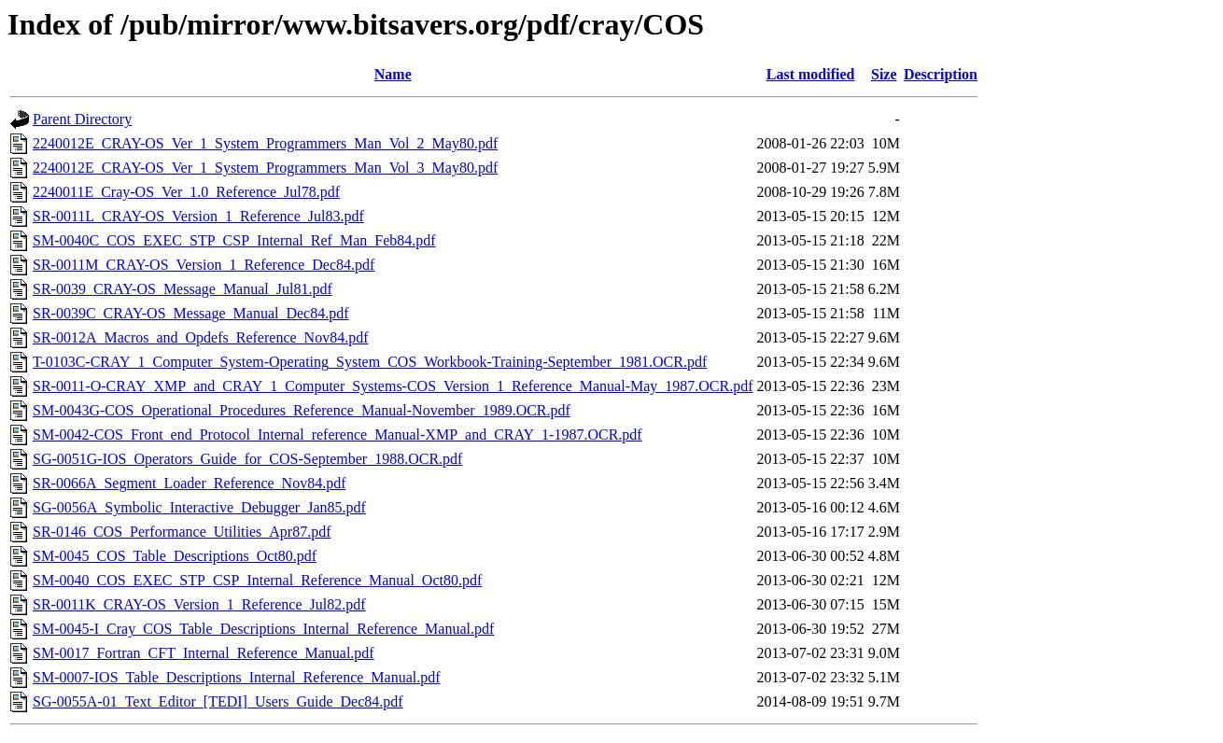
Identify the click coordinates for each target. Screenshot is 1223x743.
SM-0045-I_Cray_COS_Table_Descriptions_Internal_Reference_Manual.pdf (263, 629)
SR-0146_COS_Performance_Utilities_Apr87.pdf (182, 532)
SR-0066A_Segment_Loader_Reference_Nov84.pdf (189, 483)
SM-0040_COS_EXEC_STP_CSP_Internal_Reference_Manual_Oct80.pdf (257, 580)
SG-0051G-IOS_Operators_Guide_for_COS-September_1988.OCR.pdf (247, 459)
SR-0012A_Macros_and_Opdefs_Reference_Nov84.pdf (200, 337)
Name (393, 74)
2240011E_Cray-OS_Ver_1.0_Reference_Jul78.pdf (186, 192)
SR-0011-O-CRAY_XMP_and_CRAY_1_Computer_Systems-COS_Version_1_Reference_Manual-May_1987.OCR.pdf (393, 386)
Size (884, 74)
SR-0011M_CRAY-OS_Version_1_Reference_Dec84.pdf (203, 265)
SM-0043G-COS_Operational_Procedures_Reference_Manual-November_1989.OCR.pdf (301, 410)
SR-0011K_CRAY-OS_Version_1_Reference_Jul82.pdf (199, 604)
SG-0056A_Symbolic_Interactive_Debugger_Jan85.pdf (199, 507)
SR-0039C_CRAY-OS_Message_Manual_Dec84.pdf (191, 313)
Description (940, 74)
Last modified (810, 74)
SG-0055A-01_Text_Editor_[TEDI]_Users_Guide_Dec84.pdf (218, 701)
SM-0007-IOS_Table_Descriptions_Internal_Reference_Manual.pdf (237, 677)
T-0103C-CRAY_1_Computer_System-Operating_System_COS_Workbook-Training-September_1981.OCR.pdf (370, 362)
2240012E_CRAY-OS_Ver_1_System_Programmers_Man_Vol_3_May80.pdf (265, 167)
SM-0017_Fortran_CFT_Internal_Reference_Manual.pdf (203, 653)
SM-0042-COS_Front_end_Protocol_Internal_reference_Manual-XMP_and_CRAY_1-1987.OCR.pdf (337, 434)
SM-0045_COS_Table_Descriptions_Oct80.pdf (174, 556)
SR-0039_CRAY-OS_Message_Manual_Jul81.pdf (182, 289)
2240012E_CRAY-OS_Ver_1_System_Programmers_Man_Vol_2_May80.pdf (265, 143)
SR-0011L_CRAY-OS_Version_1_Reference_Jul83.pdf (198, 216)
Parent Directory (82, 119)
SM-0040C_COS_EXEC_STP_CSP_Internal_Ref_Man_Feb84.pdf (234, 240)
